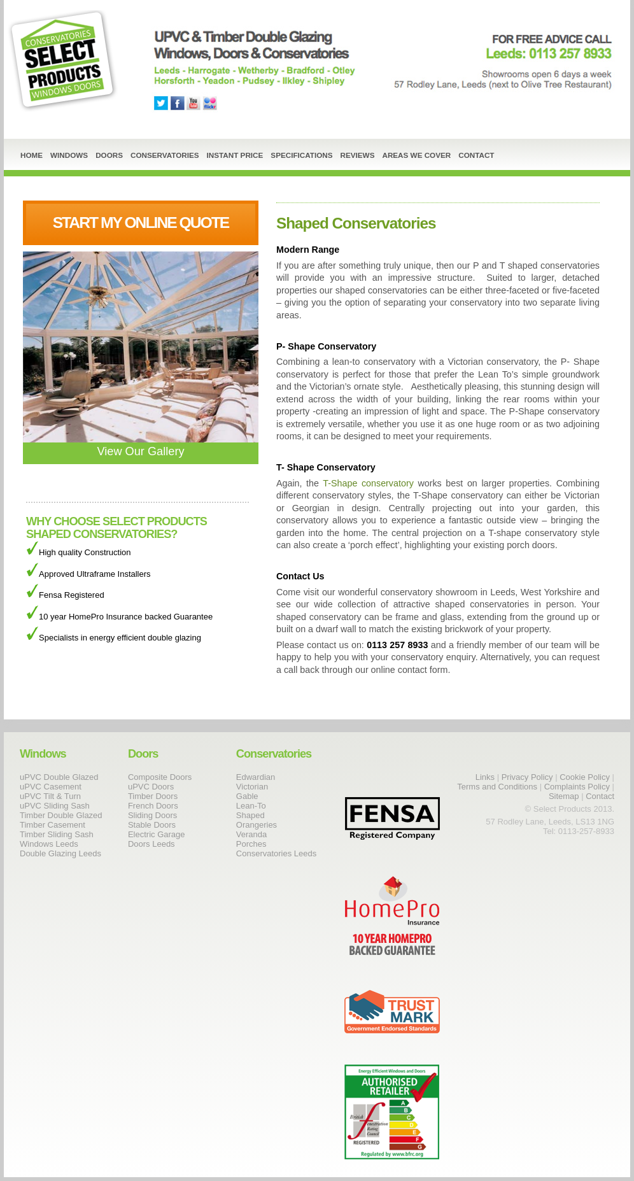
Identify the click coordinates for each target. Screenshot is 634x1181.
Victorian (252, 786)
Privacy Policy (527, 777)
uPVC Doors (151, 786)
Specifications (301, 155)
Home (31, 155)
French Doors (153, 805)
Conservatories (164, 155)
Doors (109, 155)
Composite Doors (160, 777)
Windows (69, 155)
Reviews (358, 155)
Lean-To (251, 805)
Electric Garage (156, 834)
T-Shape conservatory (368, 483)
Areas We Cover (416, 155)
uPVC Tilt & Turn (50, 796)
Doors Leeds (151, 844)
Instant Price (235, 155)
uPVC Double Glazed (59, 777)
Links (485, 777)
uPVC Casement (50, 786)
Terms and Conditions (497, 786)
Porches (251, 844)
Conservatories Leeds (276, 853)
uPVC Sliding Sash (55, 805)
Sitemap (564, 796)
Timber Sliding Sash (57, 834)
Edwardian (255, 777)
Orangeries (256, 825)
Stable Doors (152, 825)
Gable (247, 796)
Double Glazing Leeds (60, 853)
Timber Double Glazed (61, 815)
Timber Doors (153, 796)
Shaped (250, 815)
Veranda (251, 834)
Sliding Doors (152, 815)
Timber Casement (52, 825)
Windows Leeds (49, 844)
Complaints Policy (577, 786)
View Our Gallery (140, 445)
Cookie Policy (586, 777)
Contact (476, 155)
